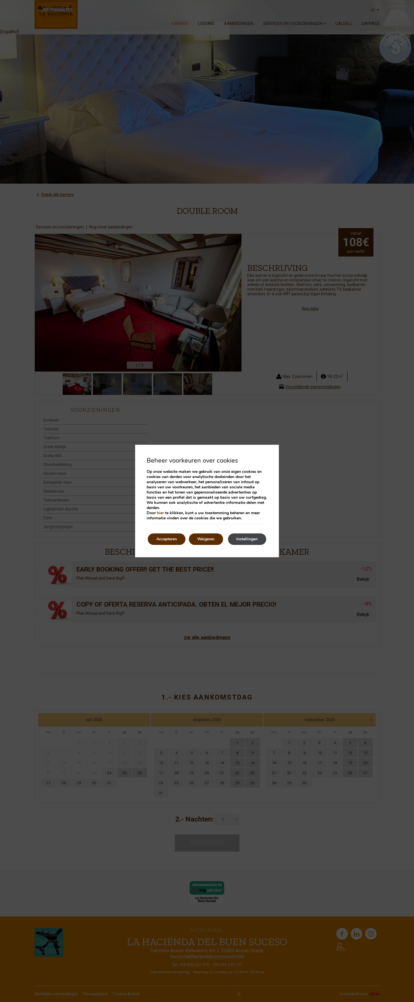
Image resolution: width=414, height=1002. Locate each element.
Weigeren (206, 539)
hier (160, 513)
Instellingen (247, 539)
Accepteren (166, 539)
